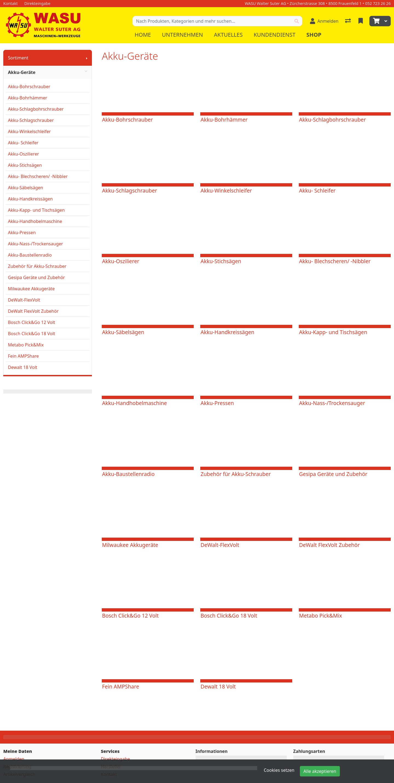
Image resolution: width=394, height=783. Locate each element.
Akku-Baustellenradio (30, 255)
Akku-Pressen (22, 233)
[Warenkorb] (375, 21)
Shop (313, 34)
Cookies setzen (279, 770)
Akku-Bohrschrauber (29, 87)
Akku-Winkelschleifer (29, 131)
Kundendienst (275, 34)
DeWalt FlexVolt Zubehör (33, 311)
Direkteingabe (115, 759)
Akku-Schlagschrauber (31, 120)
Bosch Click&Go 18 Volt (31, 334)
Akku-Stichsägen (25, 165)
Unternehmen (182, 34)
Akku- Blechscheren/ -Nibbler (38, 176)
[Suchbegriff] (211, 21)
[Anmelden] (324, 21)
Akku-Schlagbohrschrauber (36, 109)
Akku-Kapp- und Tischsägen (36, 210)
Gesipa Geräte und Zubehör (36, 277)
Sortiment (18, 58)
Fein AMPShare (23, 356)
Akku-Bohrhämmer (27, 98)
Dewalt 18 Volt (22, 367)
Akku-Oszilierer (23, 154)
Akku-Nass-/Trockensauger (35, 244)
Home (143, 34)
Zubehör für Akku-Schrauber (37, 266)
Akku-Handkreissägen (30, 199)
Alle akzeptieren (319, 771)
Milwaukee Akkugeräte (31, 289)
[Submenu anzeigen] (87, 57)
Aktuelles (228, 34)
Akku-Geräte (47, 72)
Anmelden (13, 759)
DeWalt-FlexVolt (24, 300)
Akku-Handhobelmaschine (35, 221)
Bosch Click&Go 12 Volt (31, 322)
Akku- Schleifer (23, 143)
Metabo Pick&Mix (26, 345)
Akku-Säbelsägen (25, 188)
